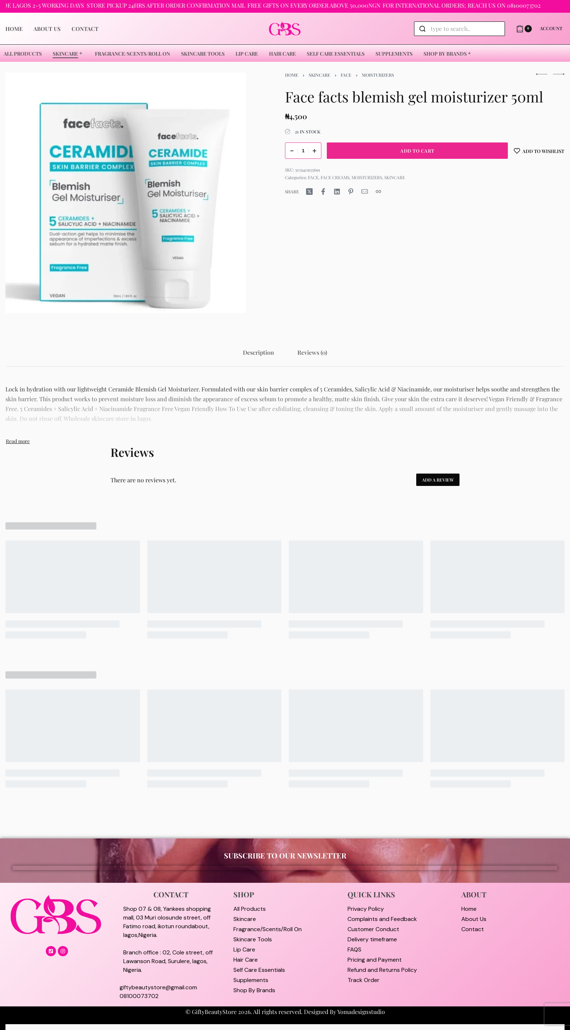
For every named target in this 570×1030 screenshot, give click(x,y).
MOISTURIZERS (378, 75)
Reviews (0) (312, 352)
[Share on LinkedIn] (337, 191)
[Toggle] (17, 441)
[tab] (258, 352)
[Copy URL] (378, 191)
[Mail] (364, 191)
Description (258, 352)
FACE (346, 75)
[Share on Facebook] (323, 191)
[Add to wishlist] (539, 150)
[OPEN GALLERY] (125, 193)
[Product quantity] (303, 150)
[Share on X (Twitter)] (309, 191)
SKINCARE (319, 75)
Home (291, 75)
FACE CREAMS (335, 177)
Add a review (438, 480)
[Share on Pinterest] (351, 191)
